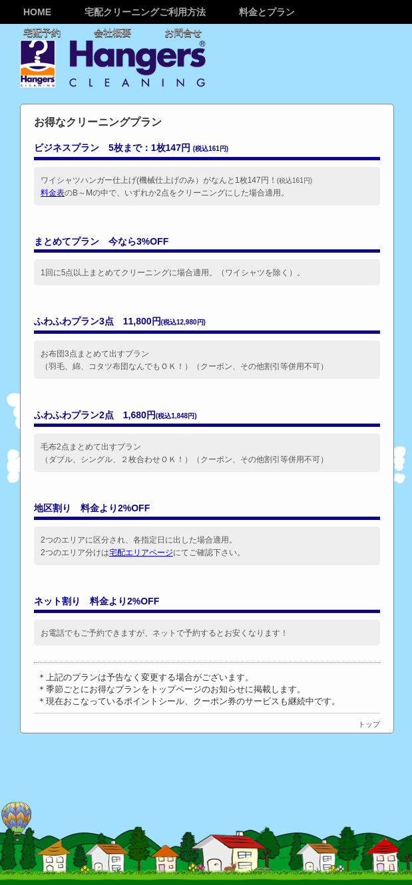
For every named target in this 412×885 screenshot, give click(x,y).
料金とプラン (267, 12)
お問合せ (183, 32)
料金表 (53, 192)
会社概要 (112, 32)
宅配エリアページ (141, 552)
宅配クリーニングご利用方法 (145, 12)
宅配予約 (42, 32)
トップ (369, 724)
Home (37, 12)
